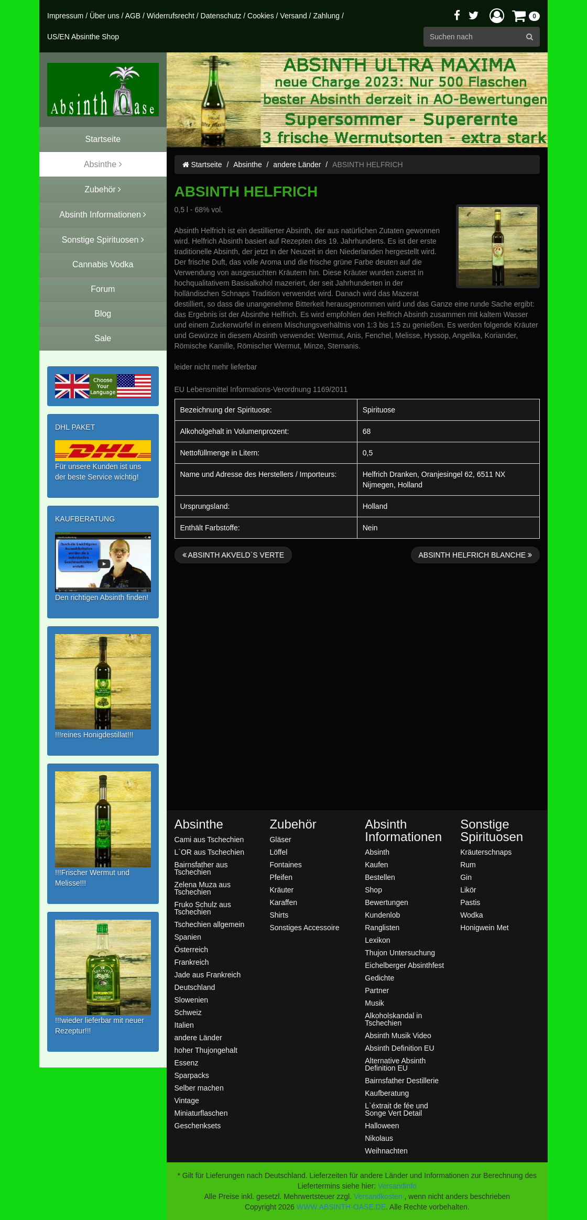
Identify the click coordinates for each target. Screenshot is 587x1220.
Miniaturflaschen (201, 1113)
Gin (466, 877)
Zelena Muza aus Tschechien (203, 888)
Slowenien (192, 1000)
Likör (468, 890)
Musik (374, 1003)
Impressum (65, 16)
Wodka (471, 915)
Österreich (192, 949)
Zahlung (326, 16)
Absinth (377, 852)
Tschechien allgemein (210, 924)
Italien (184, 1025)
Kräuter (281, 890)
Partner (377, 990)
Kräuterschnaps (486, 852)
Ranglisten (382, 927)
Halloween (382, 1125)
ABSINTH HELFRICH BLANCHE (475, 555)
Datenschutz (221, 16)
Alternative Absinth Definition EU (395, 1064)
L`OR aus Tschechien (210, 852)
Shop (373, 890)
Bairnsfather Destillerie (402, 1080)
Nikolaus (379, 1138)
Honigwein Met (484, 927)
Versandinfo (397, 1186)
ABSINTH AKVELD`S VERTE (233, 555)
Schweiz (188, 1012)
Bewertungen (386, 902)
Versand (293, 16)
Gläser (280, 839)
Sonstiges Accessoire (304, 927)
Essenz (187, 1062)
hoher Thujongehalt (206, 1050)
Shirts (278, 915)
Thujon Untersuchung (400, 952)
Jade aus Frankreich (208, 974)
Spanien (188, 937)
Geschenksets (198, 1125)
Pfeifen (280, 877)
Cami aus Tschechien (209, 839)
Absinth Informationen (403, 830)
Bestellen (380, 877)
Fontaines (285, 864)
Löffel (278, 852)
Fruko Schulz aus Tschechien (203, 908)
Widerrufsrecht (170, 16)
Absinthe (247, 164)
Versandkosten (378, 1196)
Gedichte (379, 978)
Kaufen (376, 864)
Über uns (104, 16)
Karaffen (283, 902)
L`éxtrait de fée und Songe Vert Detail (396, 1109)
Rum (468, 864)
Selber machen (199, 1088)
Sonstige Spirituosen (491, 830)
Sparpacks (192, 1075)
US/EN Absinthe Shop (83, 36)
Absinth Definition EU (399, 1048)
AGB (133, 16)
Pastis (470, 902)
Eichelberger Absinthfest (404, 965)
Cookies (260, 16)
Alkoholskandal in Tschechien (393, 1019)
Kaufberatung (387, 1093)
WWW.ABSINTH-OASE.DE (341, 1207)
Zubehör (292, 824)
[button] (497, 15)
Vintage (187, 1100)
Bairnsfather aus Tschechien (201, 868)
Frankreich (192, 962)
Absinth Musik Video (398, 1035)
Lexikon (377, 940)
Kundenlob (382, 915)
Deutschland (195, 987)
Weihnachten (386, 1150)
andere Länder (297, 164)
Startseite (202, 164)
